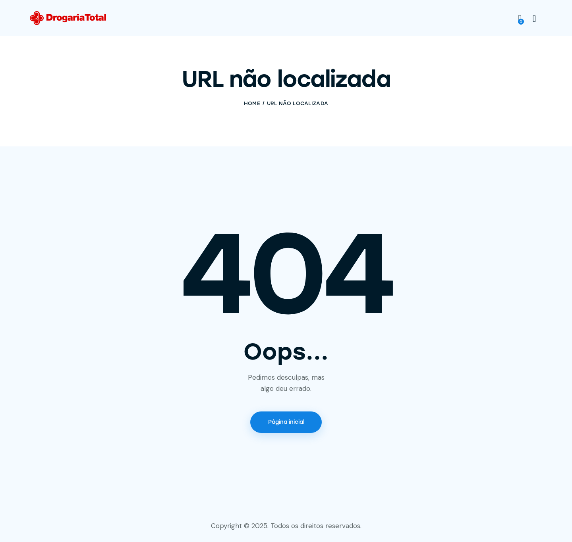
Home (252, 103)
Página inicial (286, 422)
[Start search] (534, 19)
